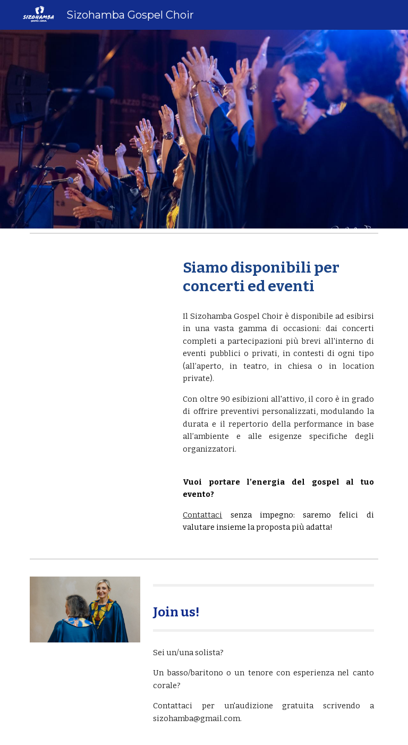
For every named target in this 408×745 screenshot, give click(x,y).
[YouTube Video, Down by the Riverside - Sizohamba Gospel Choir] (99, 290)
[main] (278, 277)
